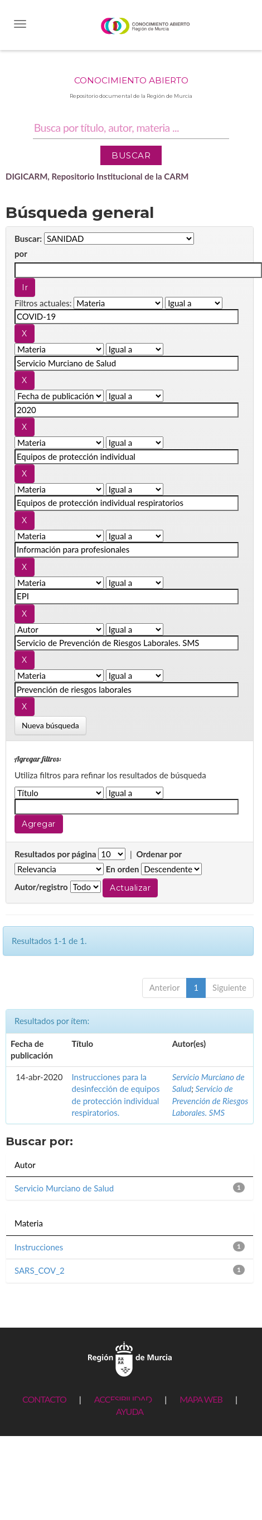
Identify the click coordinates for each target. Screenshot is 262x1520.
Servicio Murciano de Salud (64, 1188)
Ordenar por (159, 854)
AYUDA (129, 1411)
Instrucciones (38, 1247)
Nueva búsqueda (50, 725)
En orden (122, 869)
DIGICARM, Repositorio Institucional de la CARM (97, 176)
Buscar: (28, 239)
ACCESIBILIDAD (123, 1399)
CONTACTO (44, 1399)
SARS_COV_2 (39, 1270)
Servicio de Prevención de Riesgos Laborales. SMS (210, 1100)
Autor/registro (41, 887)
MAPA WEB (200, 1399)
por (20, 254)
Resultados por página (55, 854)
